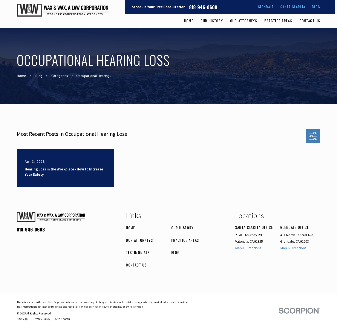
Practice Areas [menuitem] (278, 20)
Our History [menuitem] (212, 20)
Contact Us (136, 265)
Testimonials (138, 252)
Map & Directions (248, 248)
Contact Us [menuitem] (309, 20)
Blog (316, 6)
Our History (182, 227)
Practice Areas (185, 240)
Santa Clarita (292, 6)
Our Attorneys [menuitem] (243, 20)
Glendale (266, 6)
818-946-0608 (203, 7)
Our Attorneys (139, 240)
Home (130, 227)
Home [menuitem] (188, 20)
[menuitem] (22, 319)
